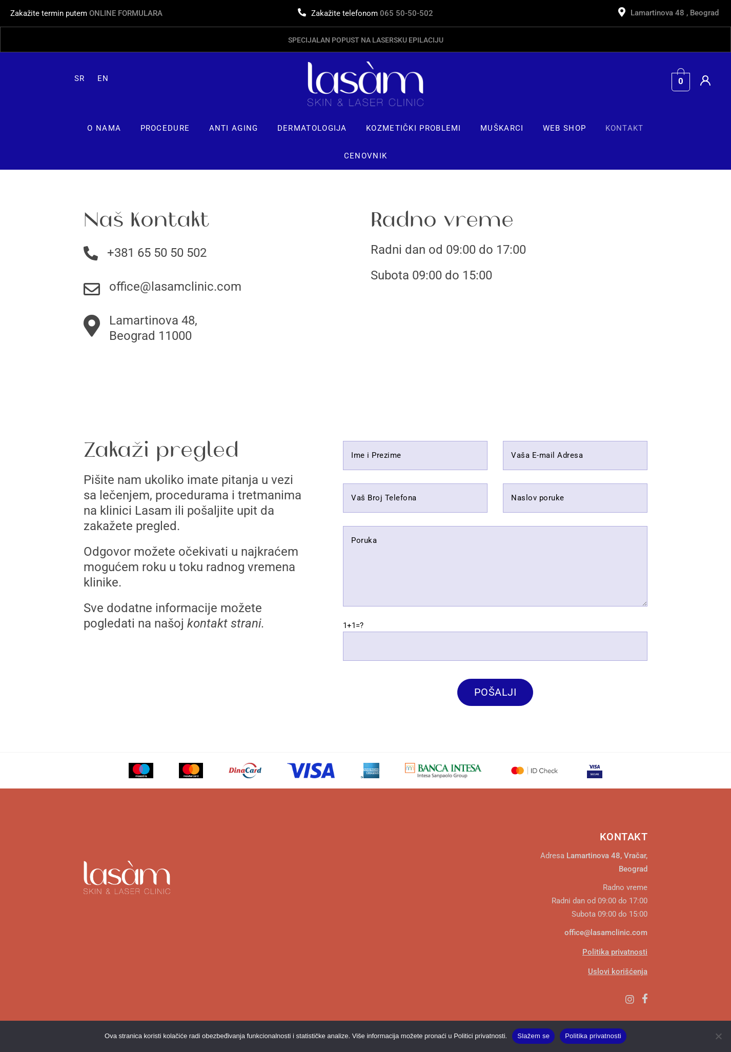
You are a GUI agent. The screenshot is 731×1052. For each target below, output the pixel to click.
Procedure (165, 128)
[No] (718, 1036)
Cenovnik (365, 155)
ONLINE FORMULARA (126, 13)
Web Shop (564, 128)
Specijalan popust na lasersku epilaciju (365, 40)
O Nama (104, 128)
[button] (104, 128)
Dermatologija (312, 128)
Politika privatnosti (614, 952)
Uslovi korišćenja (617, 971)
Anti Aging (233, 128)
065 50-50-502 (406, 13)
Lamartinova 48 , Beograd (676, 12)
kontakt (207, 623)
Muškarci (501, 128)
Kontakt (624, 128)
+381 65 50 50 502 (157, 253)
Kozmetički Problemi (413, 128)
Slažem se (533, 1036)
